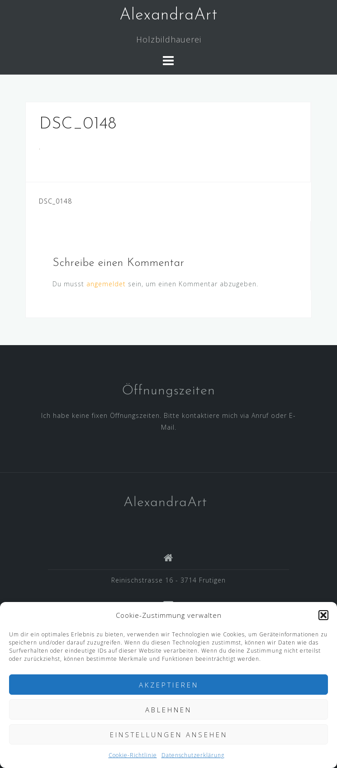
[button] (323, 615)
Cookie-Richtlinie (133, 755)
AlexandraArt (168, 15)
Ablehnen (168, 709)
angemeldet (106, 284)
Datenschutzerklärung (192, 755)
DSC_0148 (55, 201)
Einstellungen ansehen (169, 734)
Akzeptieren (169, 684)
